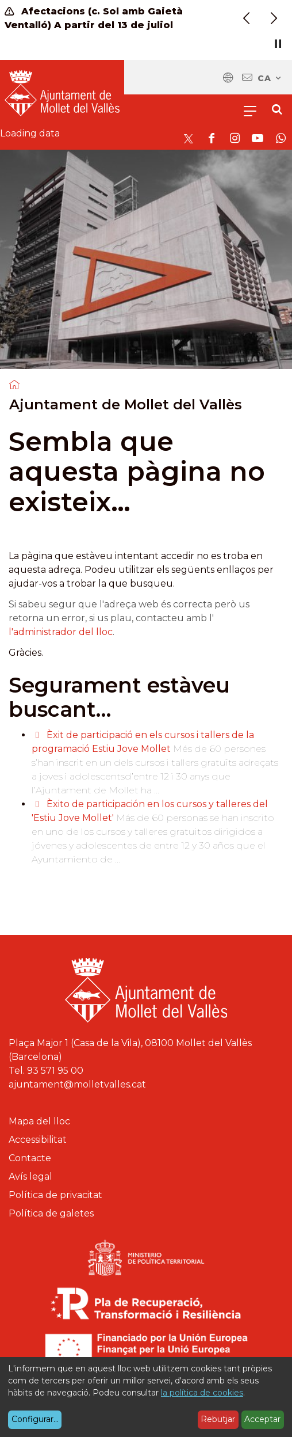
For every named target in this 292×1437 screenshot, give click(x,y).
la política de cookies (202, 1392)
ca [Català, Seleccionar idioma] (270, 78)
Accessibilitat (38, 1139)
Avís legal (30, 1176)
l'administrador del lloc (61, 631)
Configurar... (35, 1419)
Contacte (30, 1158)
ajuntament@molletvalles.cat (77, 1084)
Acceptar (262, 1419)
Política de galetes (51, 1213)
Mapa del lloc (39, 1121)
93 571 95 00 (55, 1070)
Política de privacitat (55, 1194)
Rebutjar (218, 1419)
